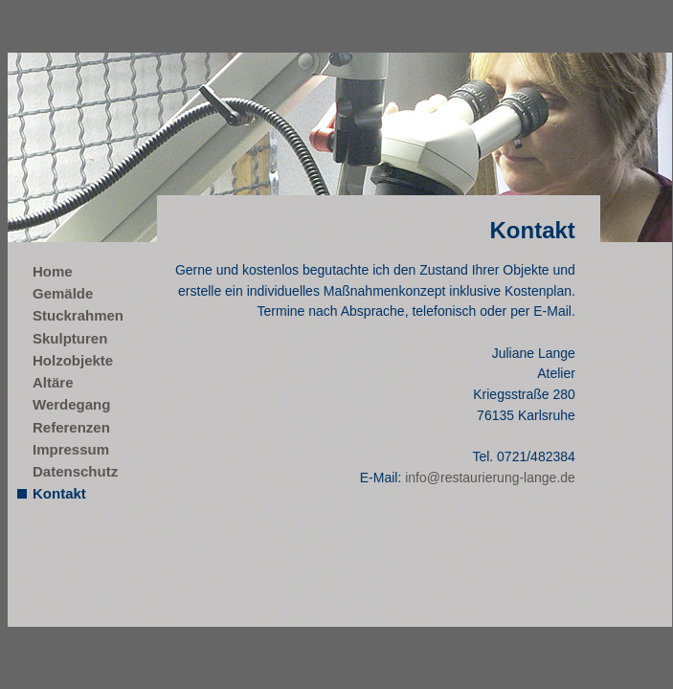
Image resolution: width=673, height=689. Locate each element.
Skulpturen (70, 338)
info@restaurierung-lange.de (490, 477)
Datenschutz (75, 471)
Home (53, 271)
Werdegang (71, 404)
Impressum (71, 449)
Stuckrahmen (78, 315)
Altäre (53, 382)
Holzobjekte (73, 360)
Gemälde (63, 293)
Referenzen (71, 427)
